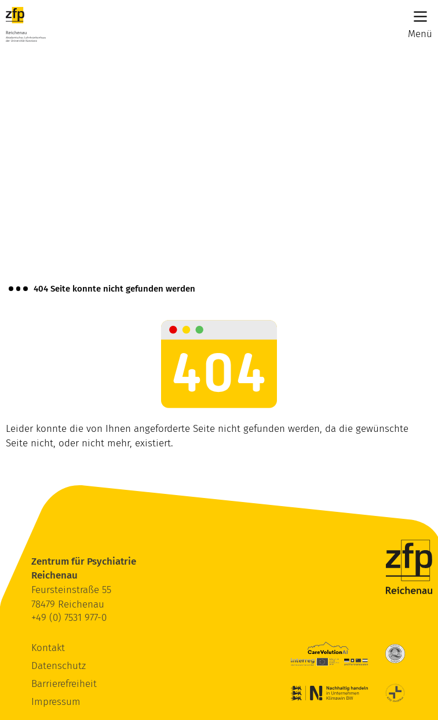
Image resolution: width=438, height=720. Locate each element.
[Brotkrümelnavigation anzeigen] (18, 288)
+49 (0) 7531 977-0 (69, 618)
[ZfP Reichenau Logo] (26, 24)
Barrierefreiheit (64, 684)
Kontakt (48, 648)
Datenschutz (58, 666)
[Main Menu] (420, 16)
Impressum (56, 702)
